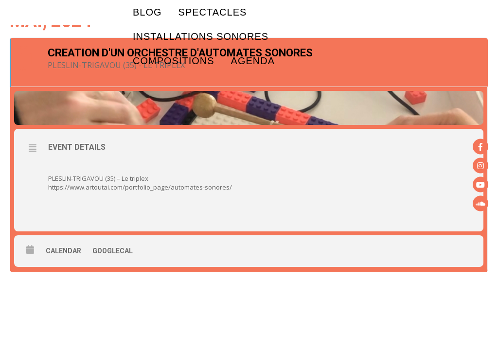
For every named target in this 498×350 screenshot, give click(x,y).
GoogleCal (112, 251)
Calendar (63, 251)
